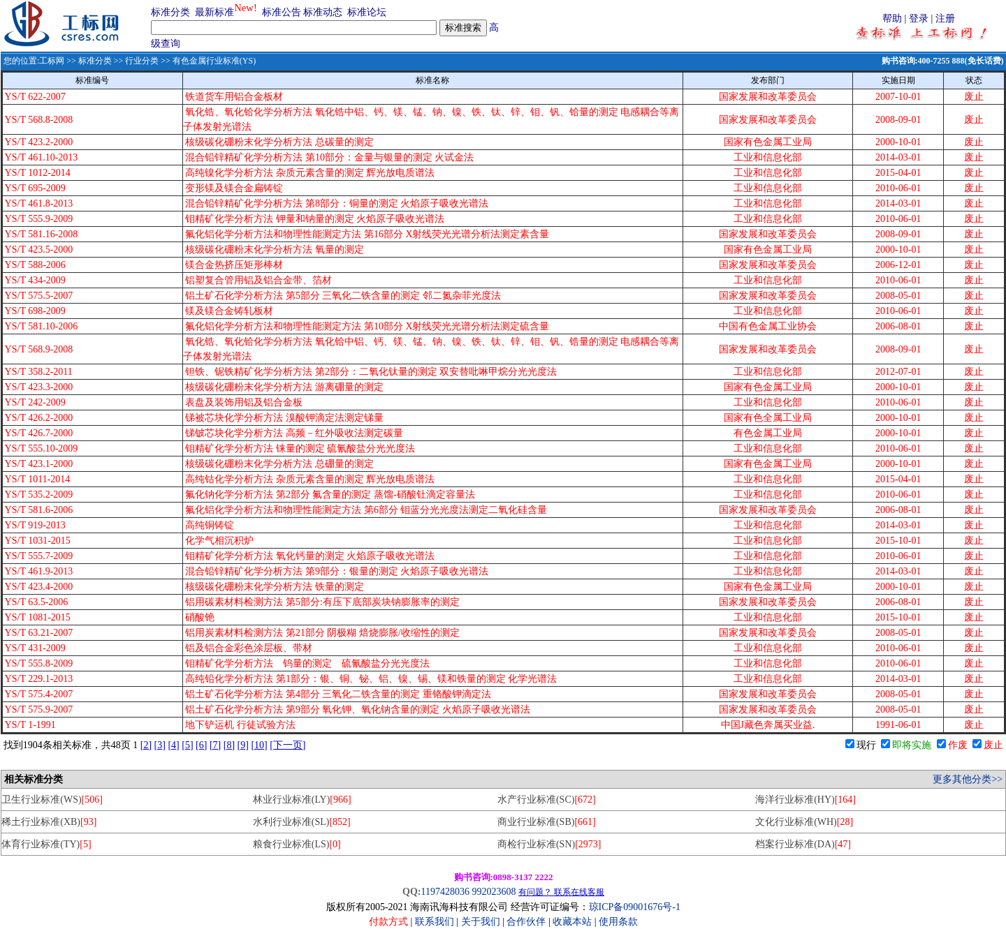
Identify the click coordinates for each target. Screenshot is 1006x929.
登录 (918, 18)
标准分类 (170, 12)
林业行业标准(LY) (302, 799)
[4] (173, 745)
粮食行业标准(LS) (297, 844)
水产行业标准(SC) (546, 799)
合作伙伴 (526, 921)
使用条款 (618, 921)
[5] (187, 745)
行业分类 (142, 61)
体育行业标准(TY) (46, 844)
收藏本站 (572, 921)
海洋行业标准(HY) (805, 799)
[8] (229, 745)
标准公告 (281, 12)
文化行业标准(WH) (804, 822)
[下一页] (287, 745)
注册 (945, 18)
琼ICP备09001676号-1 (634, 907)
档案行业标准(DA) (803, 844)
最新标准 (214, 12)
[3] (160, 745)
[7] (215, 745)
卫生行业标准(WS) (52, 799)
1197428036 (445, 891)
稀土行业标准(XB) (48, 822)
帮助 (892, 18)
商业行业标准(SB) (546, 822)
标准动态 (322, 12)
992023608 (494, 891)
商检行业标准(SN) (549, 844)
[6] (201, 745)
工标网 (51, 61)
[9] (243, 745)
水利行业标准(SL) (302, 822)
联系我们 (434, 921)
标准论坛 (366, 12)
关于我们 (482, 921)
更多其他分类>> (968, 779)
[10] (259, 745)
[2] (146, 745)
